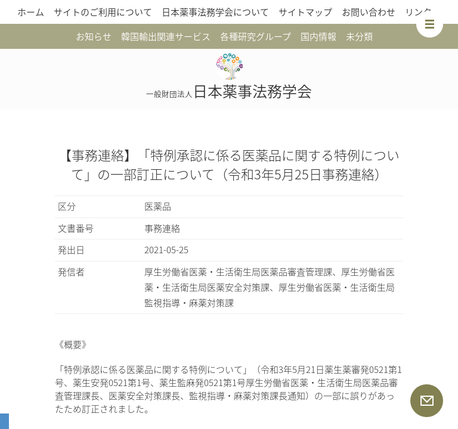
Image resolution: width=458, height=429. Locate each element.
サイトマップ (305, 11)
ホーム (30, 11)
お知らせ (94, 36)
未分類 (359, 36)
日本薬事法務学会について (215, 11)
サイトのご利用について (103, 11)
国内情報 (318, 36)
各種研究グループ (255, 36)
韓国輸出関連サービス (166, 36)
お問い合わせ (368, 11)
